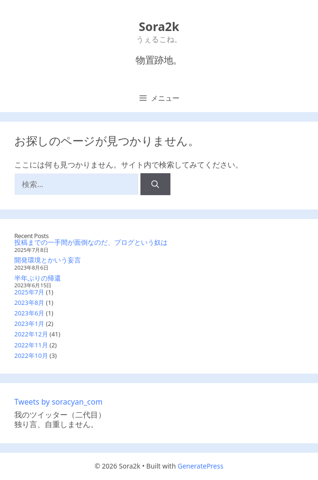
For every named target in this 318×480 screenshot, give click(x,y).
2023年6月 (29, 313)
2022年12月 (31, 334)
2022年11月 (31, 345)
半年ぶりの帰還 (37, 277)
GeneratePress (200, 465)
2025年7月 (29, 292)
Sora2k (159, 26)
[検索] (155, 184)
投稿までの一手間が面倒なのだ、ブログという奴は (91, 242)
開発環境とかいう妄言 (47, 259)
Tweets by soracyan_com (58, 402)
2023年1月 (29, 323)
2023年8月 (29, 302)
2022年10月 (31, 355)
